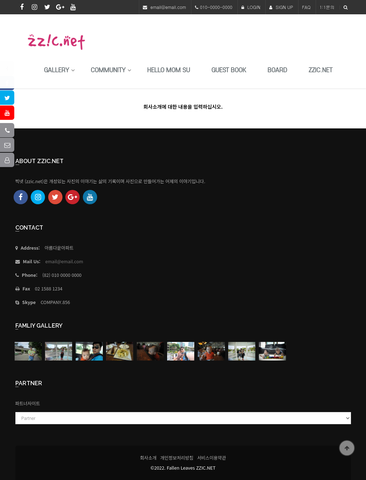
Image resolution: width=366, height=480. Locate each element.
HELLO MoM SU (168, 70)
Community (108, 70)
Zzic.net (320, 70)
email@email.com (168, 7)
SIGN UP (281, 7)
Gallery (56, 70)
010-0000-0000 (216, 7)
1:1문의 (327, 7)
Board (277, 70)
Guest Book (228, 70)
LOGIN (251, 7)
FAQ (306, 7)
